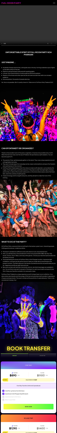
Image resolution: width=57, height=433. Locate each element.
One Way (14, 355)
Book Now (28, 406)
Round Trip (42, 355)
